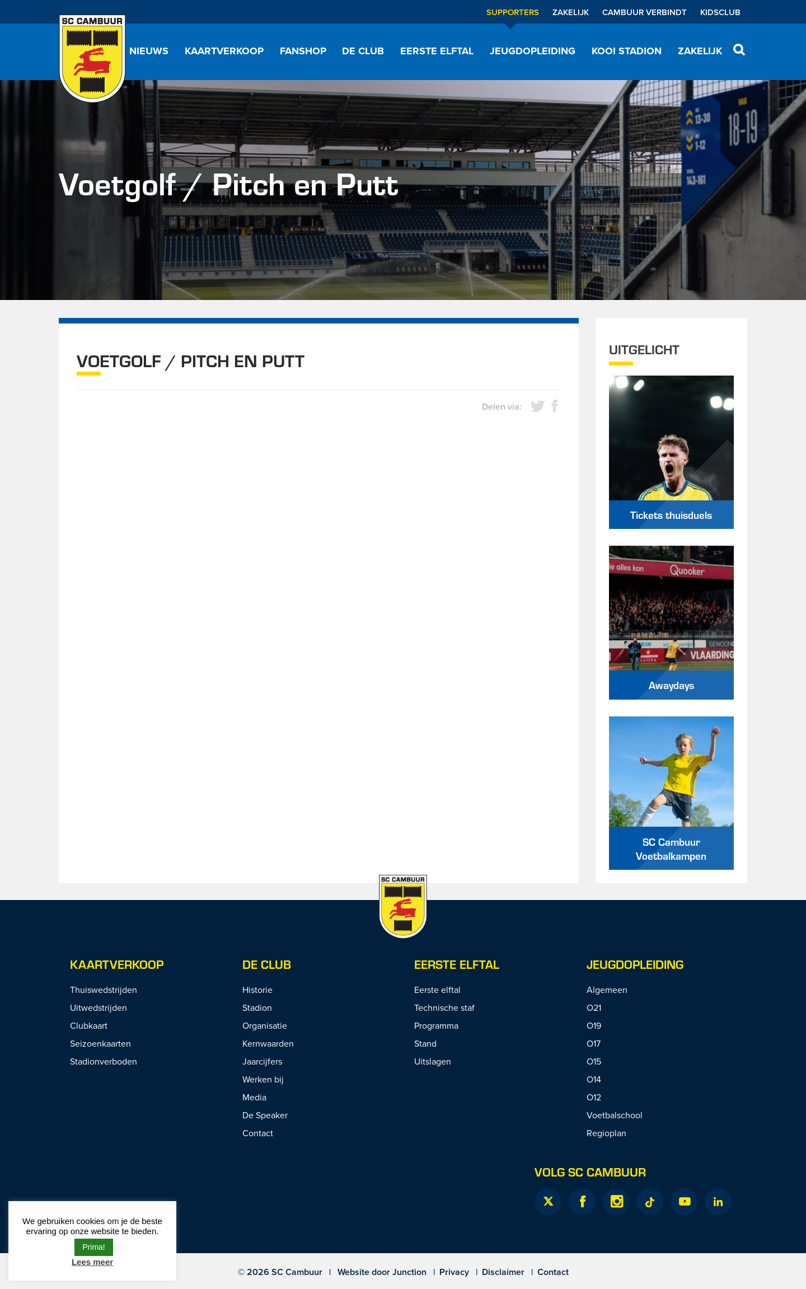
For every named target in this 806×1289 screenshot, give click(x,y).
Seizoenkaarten (100, 1043)
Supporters (512, 12)
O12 (594, 1097)
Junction (409, 1271)
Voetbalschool (615, 1115)
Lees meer (92, 1262)
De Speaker (265, 1115)
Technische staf (444, 1007)
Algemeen (607, 989)
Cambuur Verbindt (644, 12)
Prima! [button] (93, 1247)
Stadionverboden (103, 1061)
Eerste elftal (437, 51)
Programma (436, 1025)
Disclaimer (503, 1271)
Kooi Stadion (627, 51)
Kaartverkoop (224, 51)
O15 (594, 1061)
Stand (425, 1043)
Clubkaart (88, 1025)
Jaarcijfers (262, 1061)
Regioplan (606, 1133)
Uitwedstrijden (98, 1007)
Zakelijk (570, 12)
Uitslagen (432, 1061)
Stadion (257, 1007)
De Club (363, 51)
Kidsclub (720, 12)
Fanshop (303, 51)
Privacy (454, 1271)
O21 (594, 1007)
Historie (257, 989)
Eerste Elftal (456, 964)
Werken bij (263, 1079)
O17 (594, 1043)
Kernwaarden (268, 1043)
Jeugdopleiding (532, 51)
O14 (594, 1079)
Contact (257, 1133)
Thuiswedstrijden (103, 989)
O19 (594, 1025)
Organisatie (264, 1025)
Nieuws (148, 51)
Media (254, 1097)
